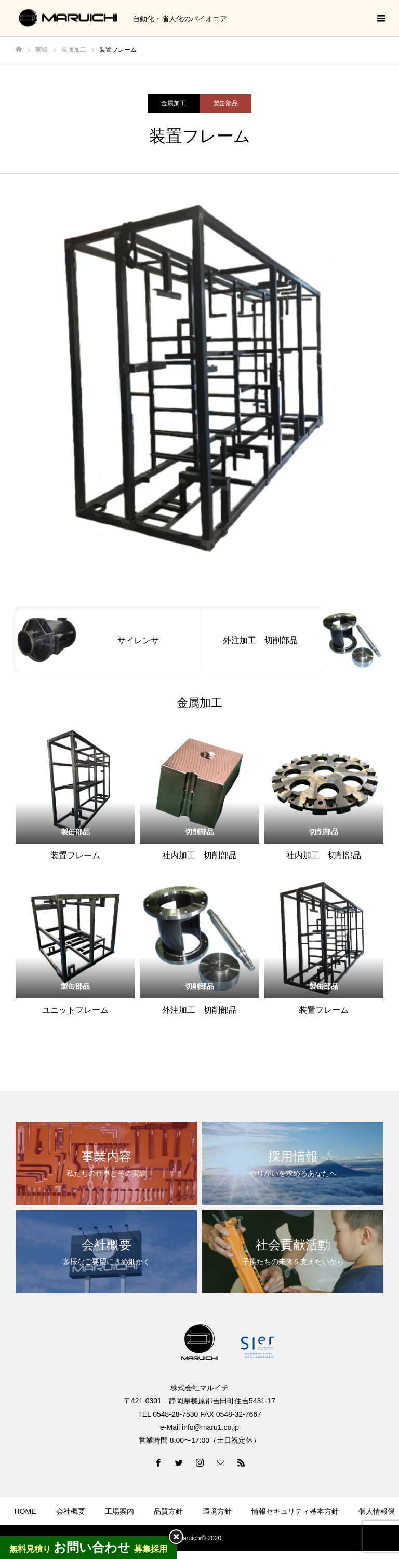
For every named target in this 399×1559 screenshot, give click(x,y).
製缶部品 (225, 103)
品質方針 (168, 1511)
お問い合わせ (240, 1542)
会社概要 (70, 1511)
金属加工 (173, 103)
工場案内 (119, 1511)
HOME (25, 1511)
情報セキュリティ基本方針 (295, 1511)
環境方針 (217, 1511)
